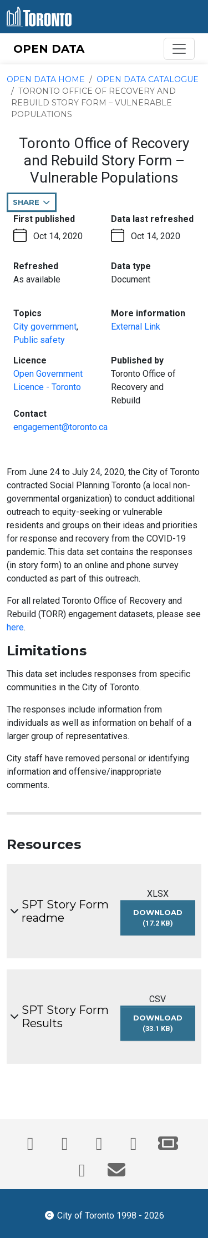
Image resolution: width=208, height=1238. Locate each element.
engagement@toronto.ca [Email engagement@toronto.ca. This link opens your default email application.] (60, 427)
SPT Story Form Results (65, 1016)
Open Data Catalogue (148, 79)
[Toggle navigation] (179, 49)
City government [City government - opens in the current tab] (45, 326)
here (15, 627)
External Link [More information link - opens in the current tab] (135, 326)
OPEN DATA (48, 48)
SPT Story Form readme (65, 911)
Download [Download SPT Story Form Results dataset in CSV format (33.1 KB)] (160, 1026)
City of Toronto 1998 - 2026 (104, 1215)
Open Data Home (46, 79)
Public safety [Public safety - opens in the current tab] (39, 340)
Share (35, 204)
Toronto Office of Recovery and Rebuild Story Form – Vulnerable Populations (93, 102)
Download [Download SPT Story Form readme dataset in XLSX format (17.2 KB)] (159, 921)
